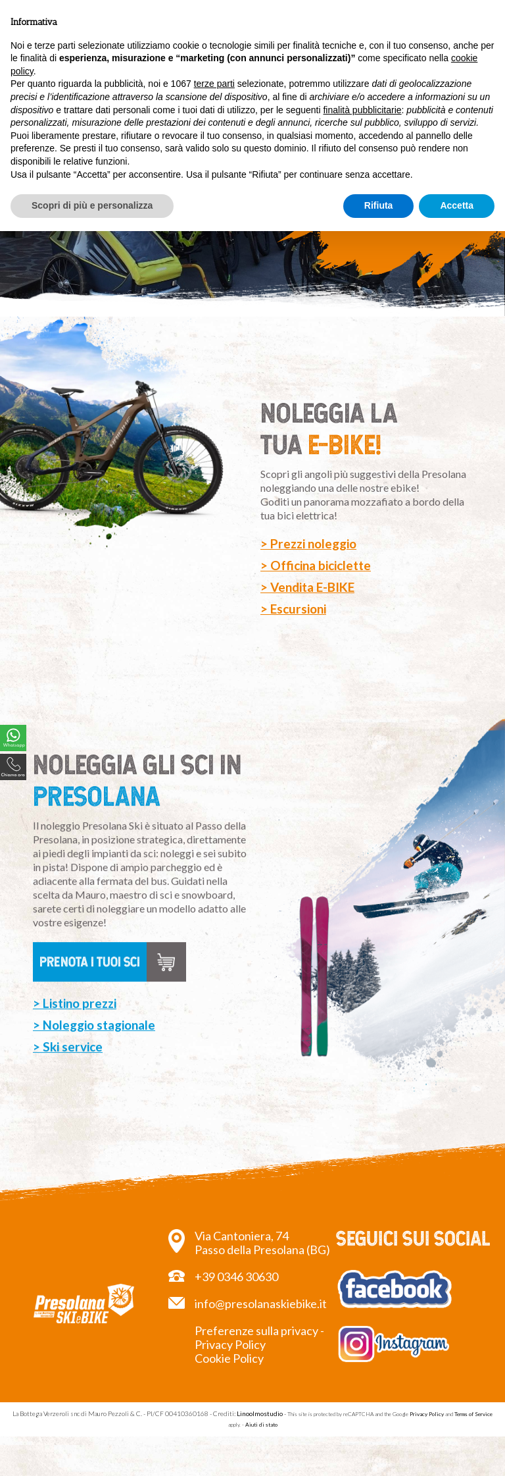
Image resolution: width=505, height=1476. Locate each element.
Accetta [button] (456, 205)
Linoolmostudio (260, 1413)
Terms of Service (473, 1414)
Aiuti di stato (261, 1424)
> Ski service (68, 1057)
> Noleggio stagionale (94, 1035)
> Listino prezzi (74, 1013)
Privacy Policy (427, 1414)
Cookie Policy (229, 1358)
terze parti (214, 83)
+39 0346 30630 (236, 1276)
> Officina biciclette (315, 565)
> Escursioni (293, 608)
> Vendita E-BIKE (307, 586)
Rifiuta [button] (378, 205)
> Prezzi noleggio (308, 543)
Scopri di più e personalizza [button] (92, 205)
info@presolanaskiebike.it (261, 1303)
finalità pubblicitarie (362, 110)
